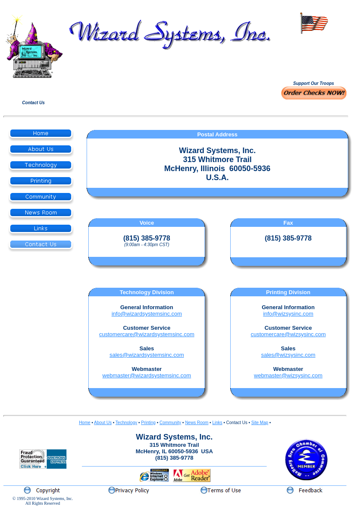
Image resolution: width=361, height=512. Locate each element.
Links (217, 422)
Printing (148, 422)
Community (170, 422)
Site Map (259, 422)
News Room (196, 422)
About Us (102, 422)
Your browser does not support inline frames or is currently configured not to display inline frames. (313, 57)
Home (84, 422)
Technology (126, 422)
